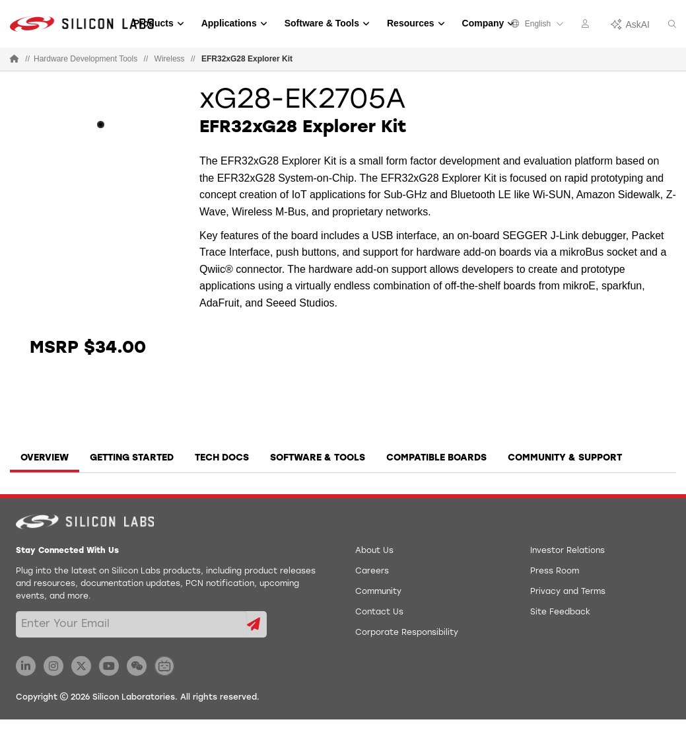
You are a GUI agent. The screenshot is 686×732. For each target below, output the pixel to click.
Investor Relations (567, 551)
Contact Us (379, 612)
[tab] (44, 462)
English (537, 23)
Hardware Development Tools (85, 58)
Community (378, 592)
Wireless (169, 58)
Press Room (554, 571)
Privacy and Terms (567, 592)
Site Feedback (560, 612)
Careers (372, 571)
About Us (374, 551)
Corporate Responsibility (406, 633)
